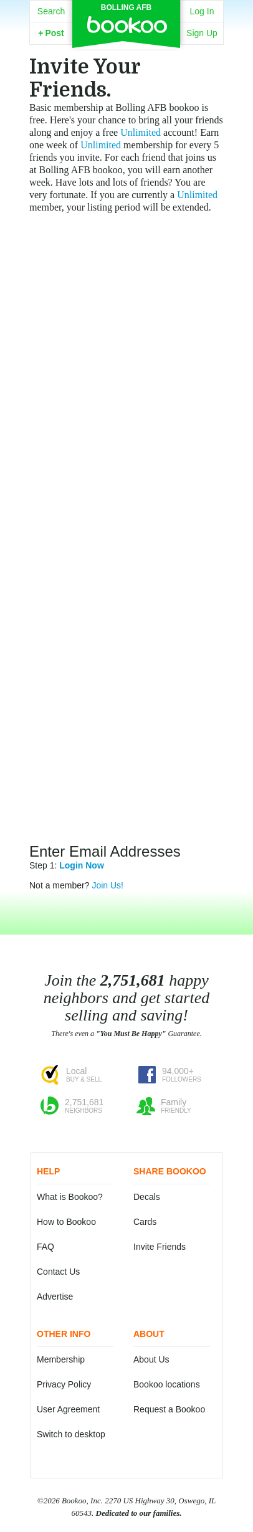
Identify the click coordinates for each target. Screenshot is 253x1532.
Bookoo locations (166, 1384)
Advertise (55, 1296)
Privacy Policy (64, 1384)
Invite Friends (159, 1247)
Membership (61, 1359)
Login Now (81, 865)
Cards (144, 1222)
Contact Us (58, 1272)
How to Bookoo (66, 1222)
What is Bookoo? (70, 1197)
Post (51, 33)
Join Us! (107, 885)
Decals (146, 1197)
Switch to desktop (71, 1434)
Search (51, 11)
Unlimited (140, 132)
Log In (202, 11)
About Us (151, 1359)
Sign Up (201, 33)
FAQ (45, 1247)
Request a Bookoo (169, 1409)
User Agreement (68, 1409)
